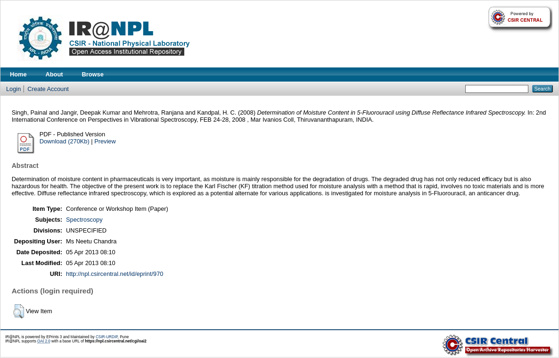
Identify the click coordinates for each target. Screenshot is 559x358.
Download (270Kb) (65, 141)
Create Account (48, 88)
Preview (105, 141)
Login (13, 88)
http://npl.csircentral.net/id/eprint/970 (114, 273)
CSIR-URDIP (107, 337)
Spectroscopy (84, 219)
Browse (93, 74)
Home (18, 74)
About (54, 74)
